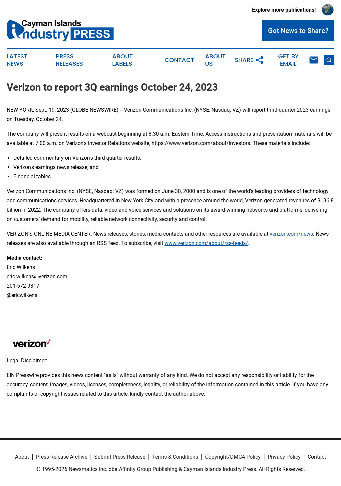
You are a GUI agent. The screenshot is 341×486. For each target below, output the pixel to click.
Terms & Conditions (175, 457)
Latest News (17, 60)
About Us (215, 60)
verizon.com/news (291, 234)
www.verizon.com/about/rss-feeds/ (206, 243)
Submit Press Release (119, 457)
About (22, 457)
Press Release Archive (61, 457)
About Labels (122, 60)
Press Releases (69, 60)
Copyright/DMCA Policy (233, 457)
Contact (179, 60)
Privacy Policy (284, 457)
